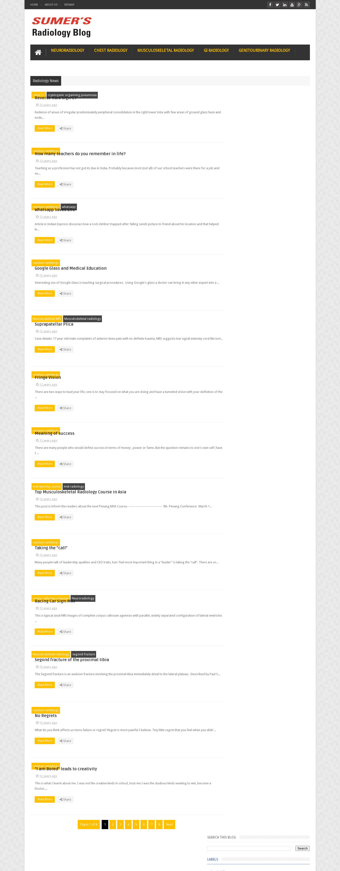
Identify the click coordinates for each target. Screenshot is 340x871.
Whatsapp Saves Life (143, 206)
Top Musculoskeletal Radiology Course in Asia (168, 486)
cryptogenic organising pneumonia (72, 94)
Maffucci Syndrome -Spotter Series (278, 468)
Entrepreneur (238, 144)
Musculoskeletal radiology (82, 318)
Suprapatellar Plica (142, 318)
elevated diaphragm (242, 310)
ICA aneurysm (238, 266)
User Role (42, 848)
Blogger (303, 863)
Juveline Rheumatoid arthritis (248, 293)
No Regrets (134, 709)
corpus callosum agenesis (51, 598)
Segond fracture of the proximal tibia (160, 654)
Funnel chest (237, 171)
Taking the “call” (139, 542)
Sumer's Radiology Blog (78, 863)
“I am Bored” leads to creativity (154, 765)
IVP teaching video (241, 284)
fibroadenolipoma (241, 336)
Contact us (297, 849)
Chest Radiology (110, 50)
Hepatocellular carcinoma (246, 258)
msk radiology (74, 486)
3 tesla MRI (236, 127)
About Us (51, 4)
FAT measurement (241, 153)
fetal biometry (238, 327)
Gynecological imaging (244, 232)
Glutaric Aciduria (240, 214)
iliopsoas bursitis (240, 362)
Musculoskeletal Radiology (165, 50)
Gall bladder (237, 179)
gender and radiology (243, 345)
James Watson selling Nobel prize (255, 448)
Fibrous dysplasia (241, 162)
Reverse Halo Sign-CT (144, 94)
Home (34, 4)
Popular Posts (240, 395)
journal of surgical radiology (248, 380)
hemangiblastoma (241, 354)
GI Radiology (216, 50)
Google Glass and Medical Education (158, 262)
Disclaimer (67, 848)
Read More (134, 130)
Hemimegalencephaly (243, 249)
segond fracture (83, 654)
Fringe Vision (136, 374)
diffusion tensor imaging (245, 301)
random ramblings (46, 150)
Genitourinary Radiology (264, 50)
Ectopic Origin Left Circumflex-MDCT (278, 515)
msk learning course (47, 486)
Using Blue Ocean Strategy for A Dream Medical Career (264, 665)
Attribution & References (102, 848)
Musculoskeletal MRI (47, 318)
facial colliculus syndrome (246, 319)
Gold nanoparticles (242, 223)
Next (165, 824)
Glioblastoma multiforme (246, 188)
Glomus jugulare (240, 197)
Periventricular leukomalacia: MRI (276, 537)
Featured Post (268, 395)
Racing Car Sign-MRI (143, 598)
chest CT (39, 94)
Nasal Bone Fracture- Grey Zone (274, 426)
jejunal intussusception (244, 371)
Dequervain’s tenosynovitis (247, 136)
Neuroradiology (67, 50)
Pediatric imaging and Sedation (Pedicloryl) (263, 407)
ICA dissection (238, 275)
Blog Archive (296, 395)
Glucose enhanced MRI (244, 205)
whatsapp (69, 206)
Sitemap (69, 4)
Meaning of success (142, 430)
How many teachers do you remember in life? (168, 150)
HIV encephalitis (239, 240)
